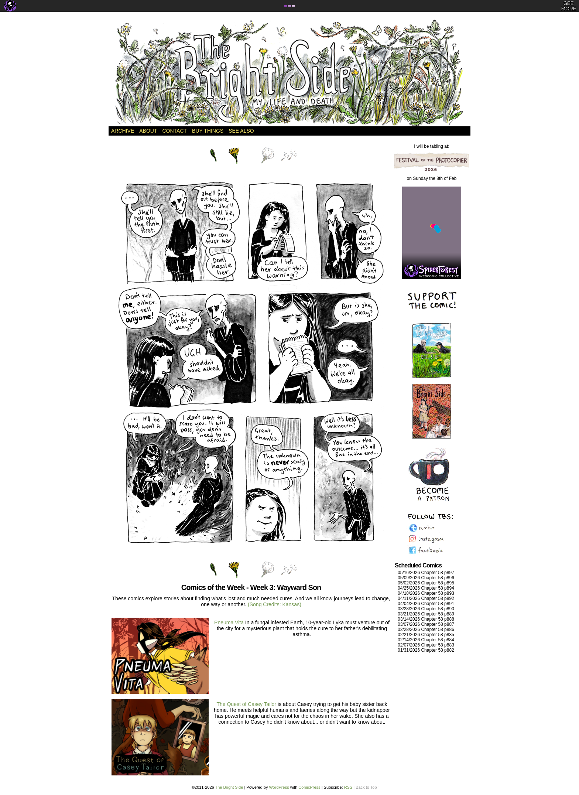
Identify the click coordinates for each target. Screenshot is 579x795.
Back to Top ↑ (368, 787)
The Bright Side (289, 72)
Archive (122, 131)
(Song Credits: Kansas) (274, 604)
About (148, 131)
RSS (348, 787)
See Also (241, 131)
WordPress (279, 787)
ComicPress (309, 787)
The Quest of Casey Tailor (246, 704)
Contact (174, 131)
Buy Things (207, 131)
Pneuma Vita (229, 622)
